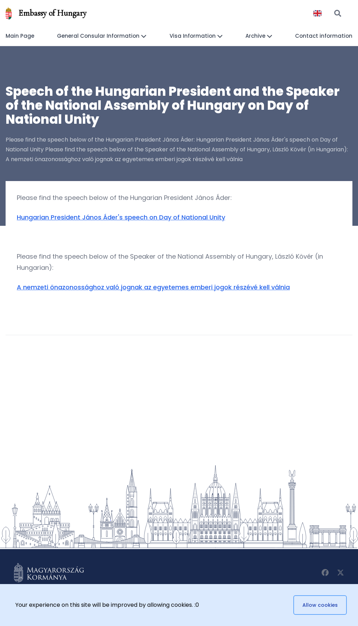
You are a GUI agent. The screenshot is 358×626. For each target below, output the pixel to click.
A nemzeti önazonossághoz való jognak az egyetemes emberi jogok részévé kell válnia (153, 287)
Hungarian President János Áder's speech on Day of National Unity (121, 217)
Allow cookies (320, 605)
